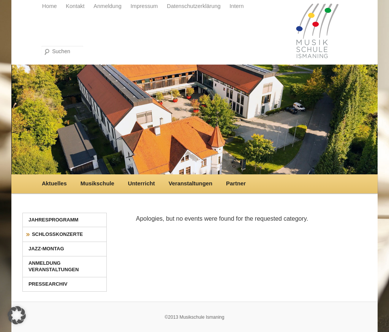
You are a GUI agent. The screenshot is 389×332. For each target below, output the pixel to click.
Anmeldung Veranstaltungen (53, 266)
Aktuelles (54, 183)
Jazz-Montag (46, 248)
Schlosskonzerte (57, 234)
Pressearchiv (48, 284)
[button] (16, 315)
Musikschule (97, 183)
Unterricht (141, 183)
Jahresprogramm (53, 220)
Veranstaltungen (190, 183)
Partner (236, 183)
